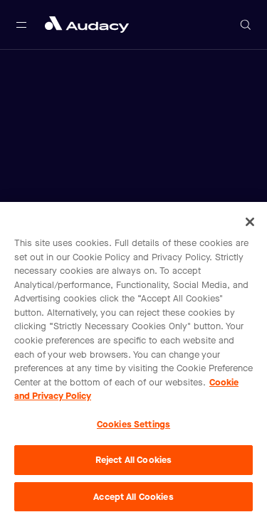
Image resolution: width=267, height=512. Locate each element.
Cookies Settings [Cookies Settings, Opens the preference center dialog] (133, 426)
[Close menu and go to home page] (87, 24)
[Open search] (246, 25)
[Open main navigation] (21, 25)
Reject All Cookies (133, 463)
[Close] (250, 224)
